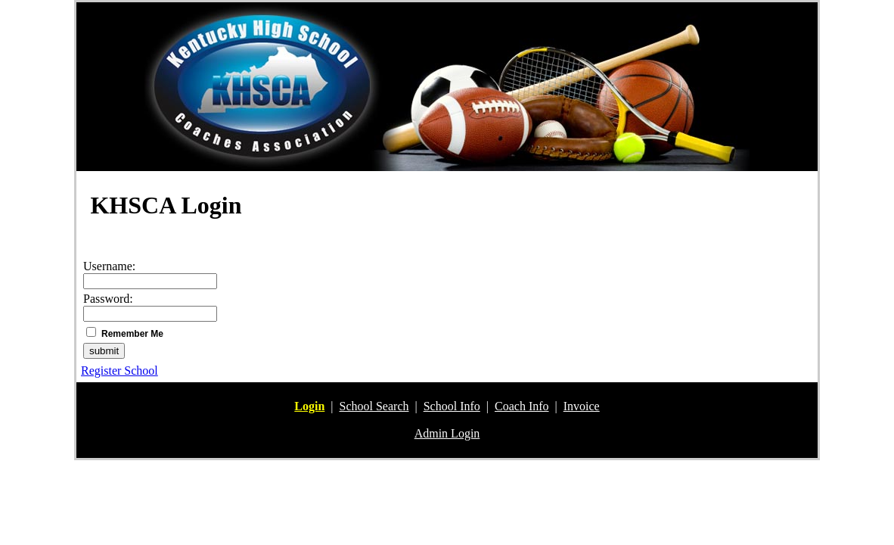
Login (309, 406)
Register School (119, 370)
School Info (452, 406)
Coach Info (522, 406)
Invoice (581, 406)
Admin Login (447, 433)
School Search (374, 406)
